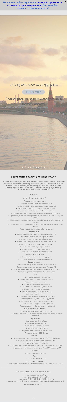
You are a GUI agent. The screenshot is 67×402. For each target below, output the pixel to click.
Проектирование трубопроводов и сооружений (37, 306)
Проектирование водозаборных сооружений (37, 299)
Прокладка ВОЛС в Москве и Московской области (37, 296)
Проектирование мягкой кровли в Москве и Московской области (36, 269)
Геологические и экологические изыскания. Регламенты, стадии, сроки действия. (36, 315)
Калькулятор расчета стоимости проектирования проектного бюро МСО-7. (36, 364)
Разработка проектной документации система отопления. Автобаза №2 (37, 345)
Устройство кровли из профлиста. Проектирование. (36, 272)
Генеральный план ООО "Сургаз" (36, 333)
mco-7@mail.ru (43, 380)
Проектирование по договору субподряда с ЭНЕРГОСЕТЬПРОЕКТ (36, 338)
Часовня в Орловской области (37, 328)
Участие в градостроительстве (37, 343)
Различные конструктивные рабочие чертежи (36, 229)
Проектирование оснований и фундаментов (37, 237)
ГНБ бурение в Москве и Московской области (36, 279)
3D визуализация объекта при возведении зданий (36, 208)
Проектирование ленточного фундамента (36, 239)
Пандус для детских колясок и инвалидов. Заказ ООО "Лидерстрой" (37, 348)
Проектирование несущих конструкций (36, 249)
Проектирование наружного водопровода (37, 304)
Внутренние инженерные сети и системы (37, 292)
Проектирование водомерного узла (37, 289)
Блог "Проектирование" (34, 198)
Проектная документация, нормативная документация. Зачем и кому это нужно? (36, 217)
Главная (33, 194)
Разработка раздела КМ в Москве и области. (37, 259)
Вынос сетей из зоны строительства (37, 277)
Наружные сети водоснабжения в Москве (37, 331)
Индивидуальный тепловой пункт (37, 326)
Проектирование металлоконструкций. (36, 257)
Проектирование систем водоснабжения (37, 287)
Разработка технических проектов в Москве (37, 204)
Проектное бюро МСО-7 (36, 358)
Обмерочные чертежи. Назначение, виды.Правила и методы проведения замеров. (36, 221)
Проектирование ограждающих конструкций (36, 247)
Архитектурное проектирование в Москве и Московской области (36, 213)
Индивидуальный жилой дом (36, 321)
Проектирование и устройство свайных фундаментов (36, 234)
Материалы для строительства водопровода (37, 301)
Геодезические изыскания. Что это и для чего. (36, 311)
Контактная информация (37, 353)
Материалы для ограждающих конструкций (36, 252)
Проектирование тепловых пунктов (37, 284)
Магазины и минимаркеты (36, 323)
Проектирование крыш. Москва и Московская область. (36, 265)
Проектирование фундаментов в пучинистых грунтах (36, 241)
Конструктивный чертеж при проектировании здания (36, 206)
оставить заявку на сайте (36, 378)
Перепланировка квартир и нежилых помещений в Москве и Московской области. (36, 226)
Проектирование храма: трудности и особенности (36, 341)
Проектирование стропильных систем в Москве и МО (36, 267)
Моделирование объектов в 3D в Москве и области (36, 211)
